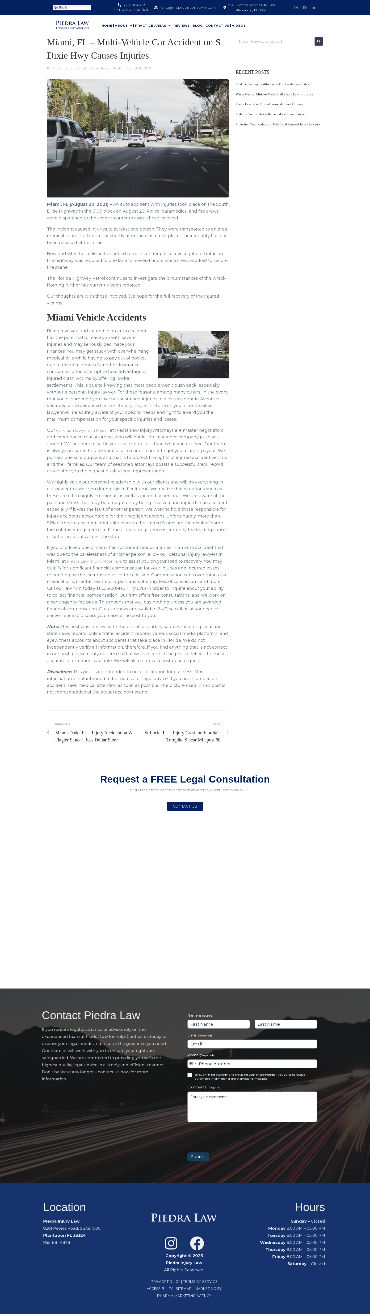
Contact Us (217, 25)
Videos (239, 25)
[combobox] (193, 1063)
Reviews (181, 25)
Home (106, 25)
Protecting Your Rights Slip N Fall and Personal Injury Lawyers (278, 124)
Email (199, 1035)
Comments (204, 1087)
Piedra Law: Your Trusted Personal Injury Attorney (269, 104)
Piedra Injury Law (66, 68)
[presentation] (223, 1135)
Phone (200, 1055)
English (61, 7)
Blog (198, 25)
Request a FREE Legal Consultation (185, 778)
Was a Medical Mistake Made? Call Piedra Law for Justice (274, 94)
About (123, 26)
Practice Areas (153, 26)
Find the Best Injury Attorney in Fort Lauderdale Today (272, 84)
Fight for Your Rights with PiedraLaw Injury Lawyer (271, 114)
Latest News (98, 68)
